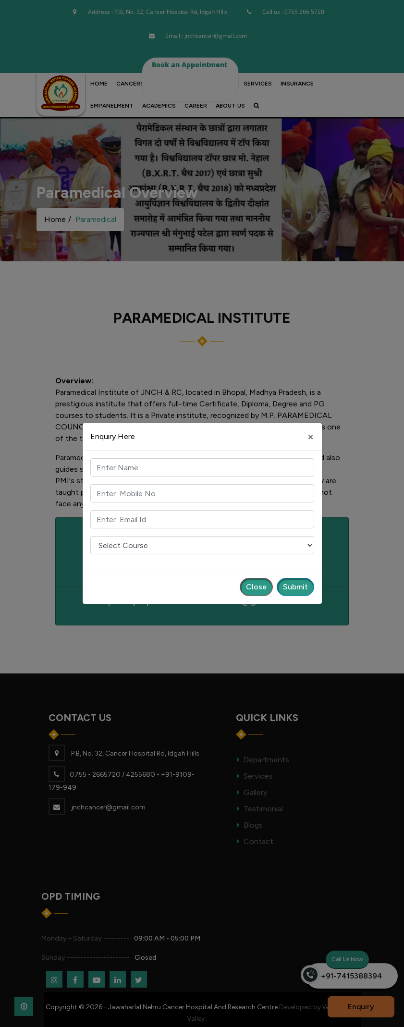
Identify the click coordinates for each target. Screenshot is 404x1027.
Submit (295, 586)
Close (256, 586)
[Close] (310, 436)
